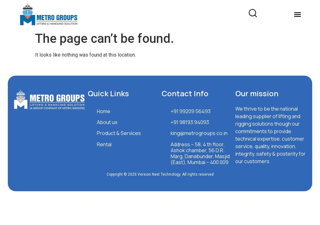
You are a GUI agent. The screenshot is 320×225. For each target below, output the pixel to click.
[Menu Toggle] (297, 14)
